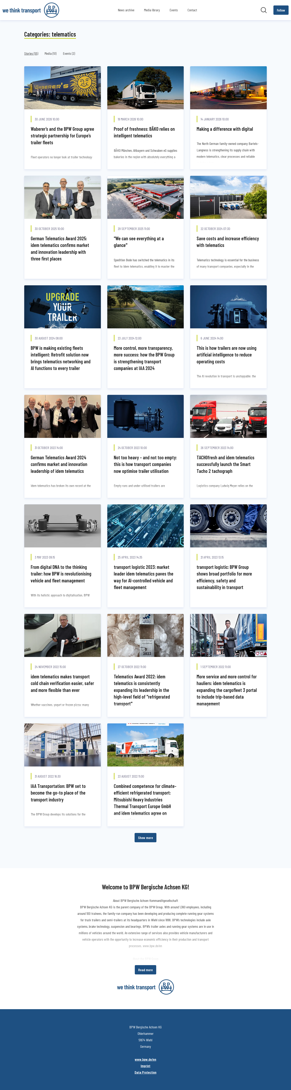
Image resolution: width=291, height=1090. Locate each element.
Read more (145, 970)
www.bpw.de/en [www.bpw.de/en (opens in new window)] (145, 1059)
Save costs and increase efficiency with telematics (228, 241)
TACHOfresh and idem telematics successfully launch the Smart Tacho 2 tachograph (225, 464)
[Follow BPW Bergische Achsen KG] (281, 10)
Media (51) (50, 53)
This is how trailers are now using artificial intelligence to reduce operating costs (226, 354)
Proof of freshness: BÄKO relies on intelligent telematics (144, 132)
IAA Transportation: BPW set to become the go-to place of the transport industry (58, 792)
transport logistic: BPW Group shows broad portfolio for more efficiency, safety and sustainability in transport (224, 577)
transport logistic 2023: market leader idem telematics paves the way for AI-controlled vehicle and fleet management (143, 577)
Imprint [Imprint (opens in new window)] (145, 1066)
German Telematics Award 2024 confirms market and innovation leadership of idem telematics (59, 464)
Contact (192, 10)
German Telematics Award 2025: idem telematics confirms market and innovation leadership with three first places (60, 248)
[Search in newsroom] (263, 10)
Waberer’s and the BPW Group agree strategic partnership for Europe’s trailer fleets (62, 135)
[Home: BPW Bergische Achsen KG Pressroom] (30, 10)
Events (174, 10)
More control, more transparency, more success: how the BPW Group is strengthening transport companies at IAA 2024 (144, 358)
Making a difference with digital (225, 129)
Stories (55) (31, 53)
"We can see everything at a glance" (139, 241)
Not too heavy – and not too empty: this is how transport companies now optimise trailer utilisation (145, 464)
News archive (126, 10)
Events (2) (69, 53)
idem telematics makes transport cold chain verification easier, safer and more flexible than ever (62, 683)
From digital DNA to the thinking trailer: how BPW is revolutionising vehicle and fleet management (61, 573)
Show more (145, 837)
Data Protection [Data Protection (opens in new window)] (145, 1072)
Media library (152, 10)
